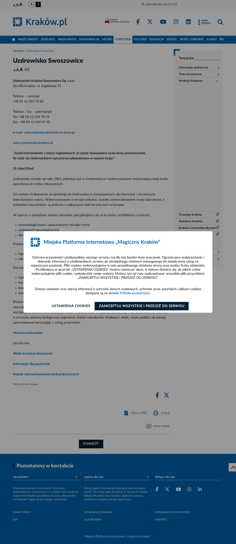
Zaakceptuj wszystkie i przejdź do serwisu (142, 306)
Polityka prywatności (135, 293)
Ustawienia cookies (70, 306)
